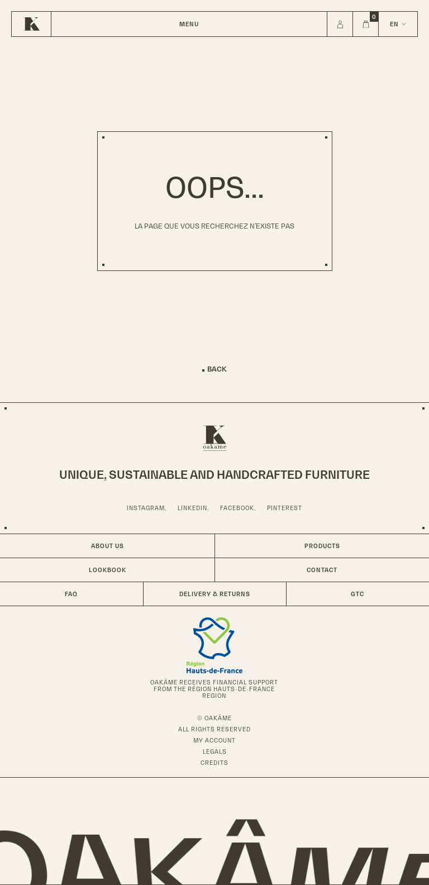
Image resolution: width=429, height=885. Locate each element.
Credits (214, 762)
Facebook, (238, 508)
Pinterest (284, 508)
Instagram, (146, 508)
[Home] (31, 24)
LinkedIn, (193, 508)
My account (214, 740)
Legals (215, 751)
